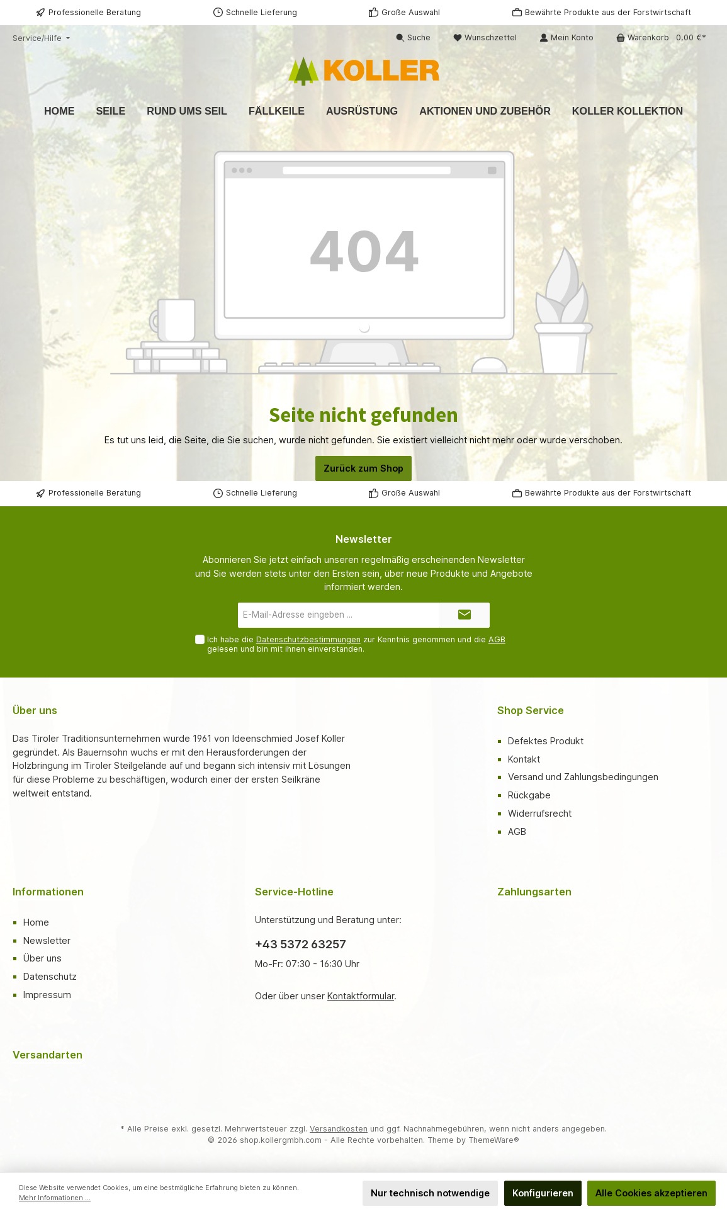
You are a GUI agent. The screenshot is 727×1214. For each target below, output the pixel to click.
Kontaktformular (360, 995)
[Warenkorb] (661, 37)
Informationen (48, 891)
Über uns (42, 958)
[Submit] (464, 615)
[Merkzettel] (485, 37)
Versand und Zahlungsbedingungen (583, 776)
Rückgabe (529, 795)
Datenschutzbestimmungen (308, 639)
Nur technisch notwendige (430, 1193)
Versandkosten (339, 1128)
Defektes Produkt (545, 740)
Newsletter (46, 940)
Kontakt (524, 759)
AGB (496, 639)
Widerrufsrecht (540, 813)
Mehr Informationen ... (55, 1198)
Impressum (47, 994)
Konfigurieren (542, 1193)
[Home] (59, 110)
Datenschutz (50, 976)
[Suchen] (413, 37)
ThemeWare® (493, 1140)
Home (36, 922)
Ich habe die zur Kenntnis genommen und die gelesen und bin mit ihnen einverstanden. (356, 644)
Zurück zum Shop (363, 468)
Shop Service (530, 710)
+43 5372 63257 (300, 944)
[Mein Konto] (566, 37)
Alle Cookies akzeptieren (651, 1193)
